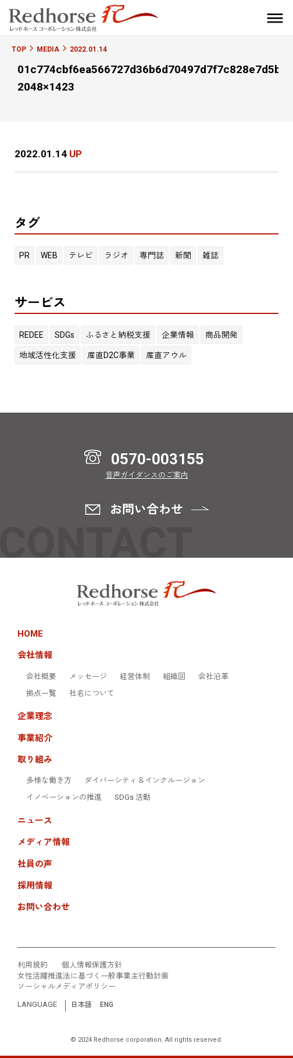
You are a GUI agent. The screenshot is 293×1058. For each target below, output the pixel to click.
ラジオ (116, 255)
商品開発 (221, 335)
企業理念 (34, 716)
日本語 (81, 1005)
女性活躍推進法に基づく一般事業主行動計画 (93, 976)
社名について (92, 693)
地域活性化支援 (47, 355)
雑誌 (210, 255)
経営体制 (135, 677)
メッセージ (88, 677)
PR (24, 255)
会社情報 (34, 655)
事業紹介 (34, 738)
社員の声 (34, 864)
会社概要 (41, 677)
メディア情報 (43, 842)
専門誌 (152, 255)
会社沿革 (213, 677)
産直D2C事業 (111, 355)
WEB (49, 255)
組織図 (174, 677)
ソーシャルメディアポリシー (66, 987)
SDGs (64, 335)
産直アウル (166, 355)
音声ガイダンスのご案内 (146, 475)
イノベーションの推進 (64, 797)
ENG (106, 1005)
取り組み (34, 760)
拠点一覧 (41, 693)
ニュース (34, 821)
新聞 (183, 255)
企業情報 (178, 335)
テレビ (81, 255)
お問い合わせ (43, 907)
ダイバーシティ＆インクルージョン (144, 781)
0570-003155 (157, 459)
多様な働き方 (49, 781)
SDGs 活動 (133, 797)
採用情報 (34, 886)
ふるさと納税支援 (118, 335)
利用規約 (32, 965)
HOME (30, 634)
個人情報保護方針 (92, 965)
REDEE (31, 335)
